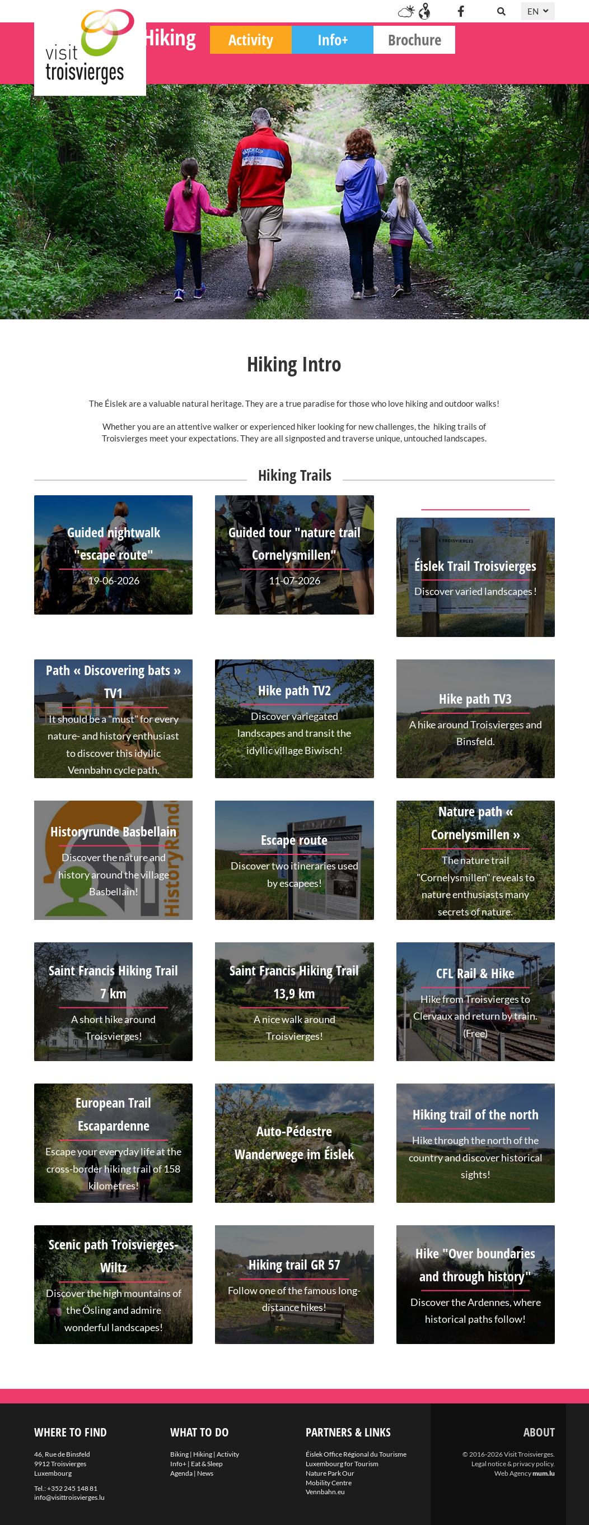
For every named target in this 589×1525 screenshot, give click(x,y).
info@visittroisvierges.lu (69, 1497)
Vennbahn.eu (325, 1491)
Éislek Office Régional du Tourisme (356, 1454)
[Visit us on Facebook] (461, 11)
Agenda (181, 1473)
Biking (187, 67)
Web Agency (512, 1473)
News (205, 1473)
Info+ (432, 67)
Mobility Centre (329, 1482)
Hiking (269, 65)
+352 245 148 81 (72, 1488)
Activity (350, 67)
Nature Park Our (330, 1473)
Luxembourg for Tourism (342, 1463)
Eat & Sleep (207, 1463)
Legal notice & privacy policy (512, 1463)
